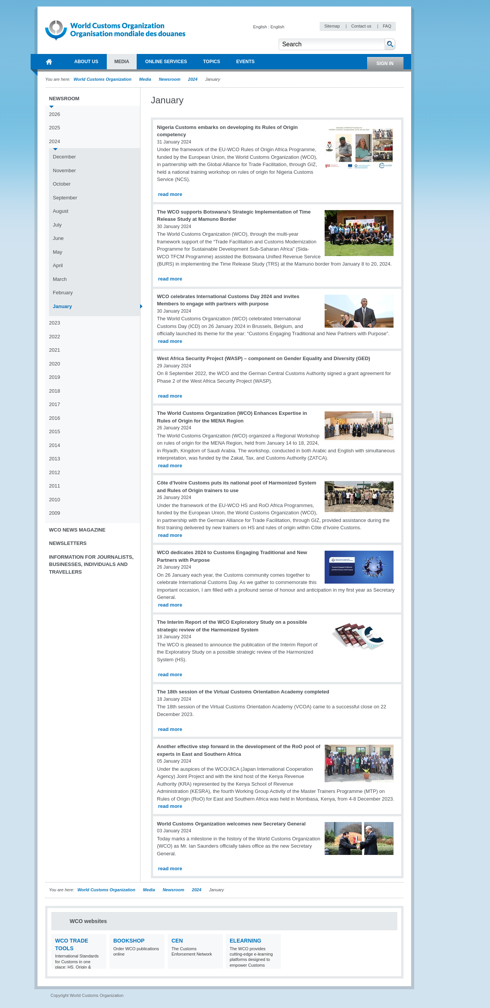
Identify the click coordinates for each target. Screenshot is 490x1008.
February (63, 292)
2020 (54, 364)
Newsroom (169, 79)
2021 (54, 350)
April (58, 265)
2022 (54, 336)
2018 (54, 391)
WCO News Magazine (77, 530)
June (58, 238)
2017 (54, 404)
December (64, 157)
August (60, 211)
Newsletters (68, 543)
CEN (177, 941)
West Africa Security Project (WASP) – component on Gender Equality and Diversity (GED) (263, 358)
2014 (54, 445)
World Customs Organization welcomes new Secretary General (231, 824)
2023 (54, 323)
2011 (54, 486)
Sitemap (332, 26)
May (57, 252)
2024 (192, 79)
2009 (54, 513)
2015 (54, 431)
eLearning (245, 941)
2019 (54, 377)
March (60, 279)
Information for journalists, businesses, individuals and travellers (91, 564)
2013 (54, 459)
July (57, 225)
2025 (54, 127)
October (61, 184)
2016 (54, 418)
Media (145, 79)
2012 (54, 472)
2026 (54, 114)
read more (170, 194)
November (64, 170)
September (65, 198)
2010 (54, 499)
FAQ (387, 26)
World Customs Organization (103, 79)
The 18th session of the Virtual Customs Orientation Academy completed (243, 692)
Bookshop (129, 941)
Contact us (361, 26)
